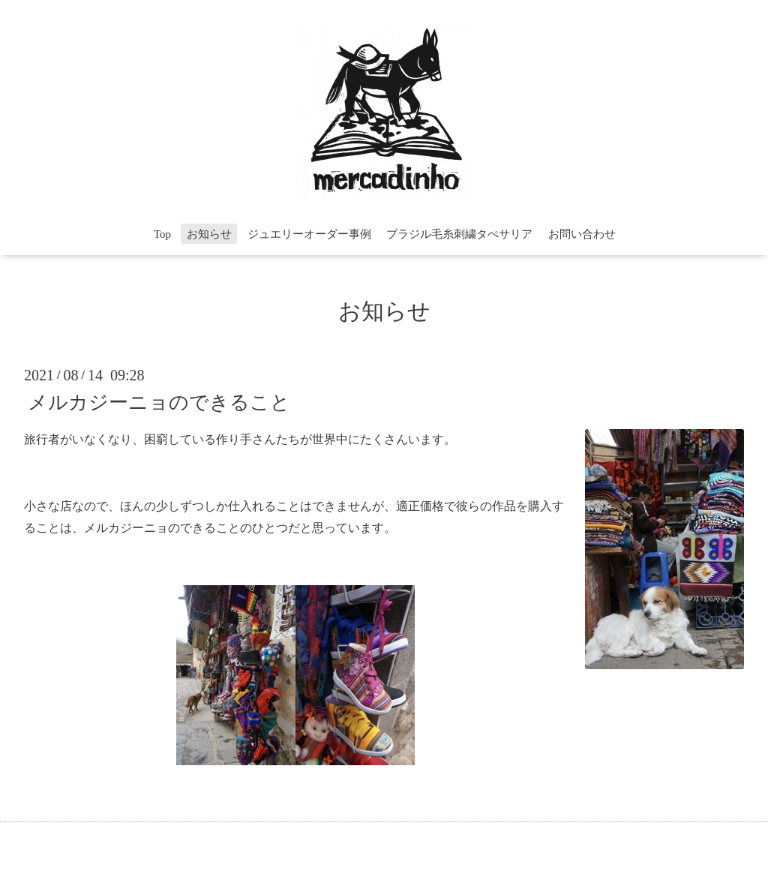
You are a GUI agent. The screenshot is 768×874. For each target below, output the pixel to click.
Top (162, 234)
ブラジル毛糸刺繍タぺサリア (459, 234)
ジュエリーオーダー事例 (309, 234)
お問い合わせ (582, 234)
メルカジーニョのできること (159, 402)
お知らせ (209, 234)
